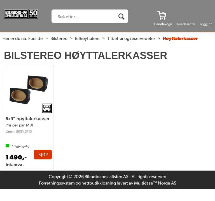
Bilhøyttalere (87, 38)
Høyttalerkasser (180, 38)
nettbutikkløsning (98, 183)
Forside (35, 38)
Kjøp (43, 154)
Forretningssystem (57, 183)
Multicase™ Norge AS (155, 183)
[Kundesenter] (186, 15)
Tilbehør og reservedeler (131, 38)
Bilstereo (58, 38)
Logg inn (206, 24)
